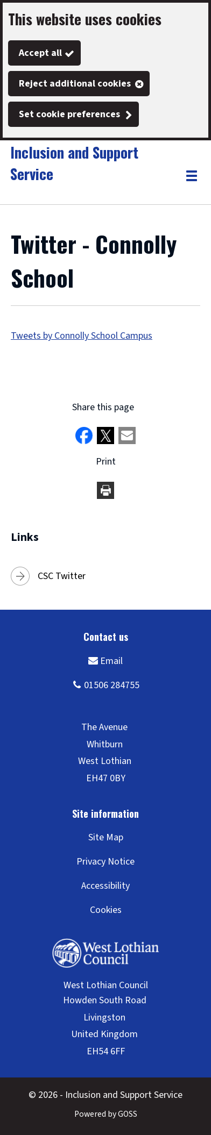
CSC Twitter (62, 576)
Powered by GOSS (105, 1114)
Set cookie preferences (69, 114)
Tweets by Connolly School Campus (81, 335)
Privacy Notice (105, 861)
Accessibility (105, 886)
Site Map (105, 837)
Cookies (106, 910)
